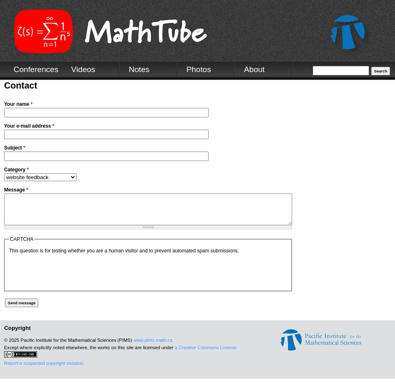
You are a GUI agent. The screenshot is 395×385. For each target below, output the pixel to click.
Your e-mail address (29, 126)
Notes (139, 69)
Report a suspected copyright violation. (44, 369)
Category (16, 170)
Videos (83, 69)
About (254, 69)
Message (16, 190)
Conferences (36, 69)
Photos (198, 69)
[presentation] (71, 277)
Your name (18, 104)
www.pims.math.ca (152, 346)
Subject (14, 148)
